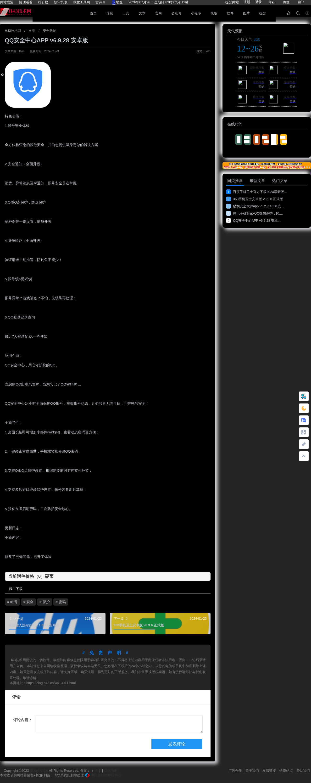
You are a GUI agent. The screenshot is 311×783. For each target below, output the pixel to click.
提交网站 (232, 2)
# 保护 (44, 602)
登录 (258, 2)
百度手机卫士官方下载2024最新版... (256, 192)
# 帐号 (12, 602)
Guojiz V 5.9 (39, 770)
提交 (262, 13)
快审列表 (60, 2)
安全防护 (49, 31)
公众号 (176, 13)
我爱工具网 (81, 2)
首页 (93, 13)
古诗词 (100, 2)
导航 (109, 13)
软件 (230, 13)
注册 (247, 2)
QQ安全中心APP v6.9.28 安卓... (253, 220)
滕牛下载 (15, 589)
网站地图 (110, 770)
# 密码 (61, 602)
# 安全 (28, 602)
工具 (125, 13)
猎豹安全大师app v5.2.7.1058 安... (255, 206)
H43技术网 (13, 31)
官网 (158, 13)
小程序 (196, 13)
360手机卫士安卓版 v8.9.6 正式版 (254, 199)
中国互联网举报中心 (103, 775)
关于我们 (252, 770)
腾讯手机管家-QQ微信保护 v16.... (254, 213)
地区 (117, 2)
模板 (214, 13)
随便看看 (26, 2)
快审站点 (286, 770)
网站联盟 (6, 2)
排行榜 (43, 2)
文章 (142, 13)
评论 (16, 697)
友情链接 (269, 770)
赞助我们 (303, 770)
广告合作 (235, 770)
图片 (246, 13)
